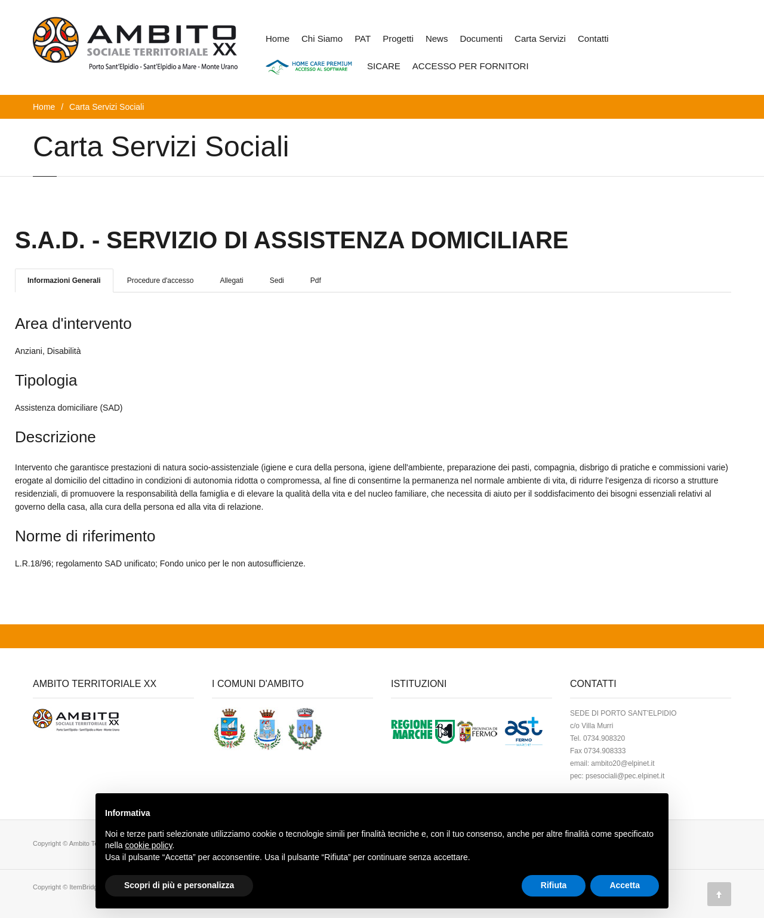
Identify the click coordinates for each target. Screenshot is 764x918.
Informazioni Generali (64, 280)
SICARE (384, 66)
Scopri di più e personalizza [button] (179, 885)
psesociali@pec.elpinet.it (625, 776)
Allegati (231, 280)
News (437, 38)
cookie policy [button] (148, 845)
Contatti (593, 38)
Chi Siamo (322, 38)
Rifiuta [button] (554, 885)
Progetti (398, 38)
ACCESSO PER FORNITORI (470, 66)
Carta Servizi (540, 38)
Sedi (277, 280)
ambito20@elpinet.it (622, 763)
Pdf (315, 280)
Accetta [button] (624, 885)
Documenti (481, 38)
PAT (363, 38)
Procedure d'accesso (160, 280)
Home (277, 38)
